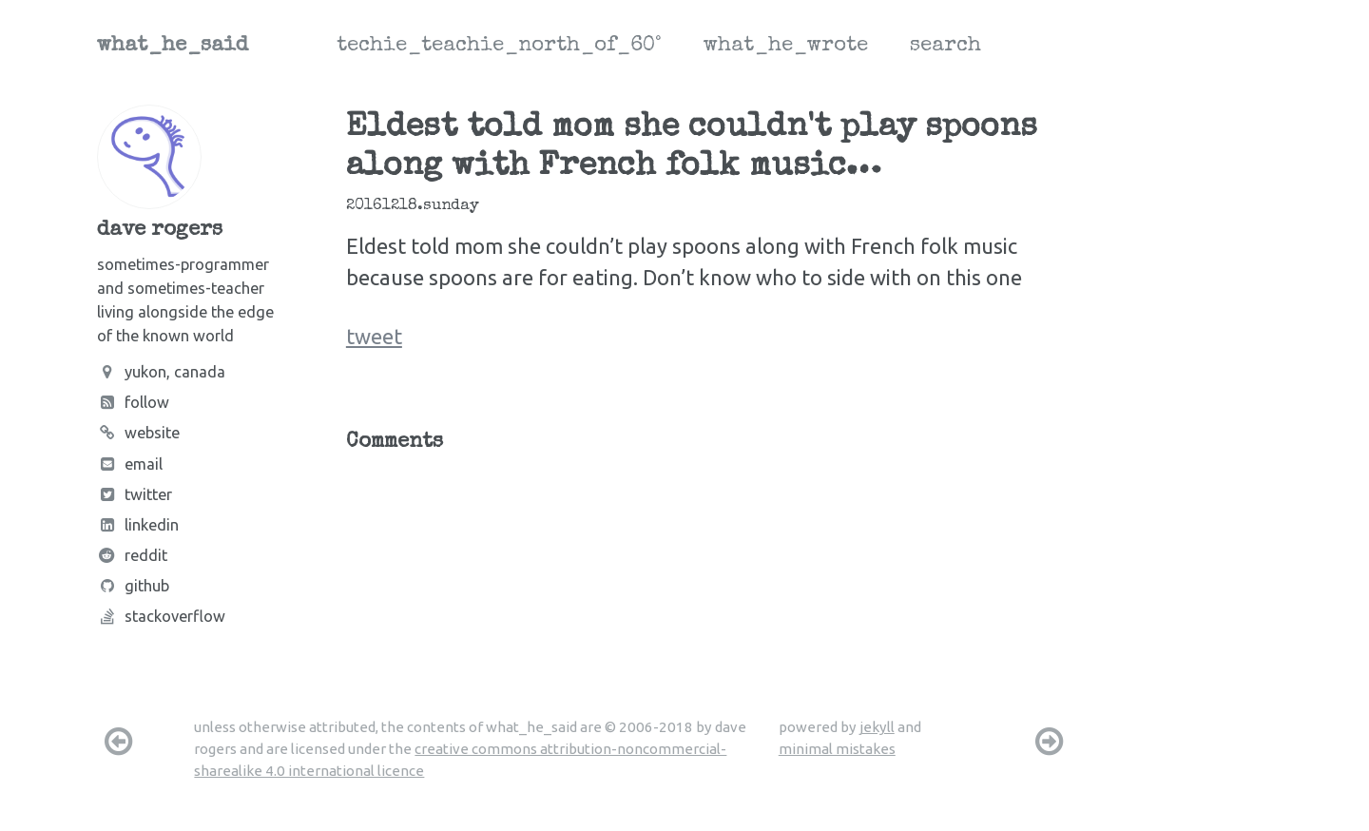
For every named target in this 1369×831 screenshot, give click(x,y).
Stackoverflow (161, 616)
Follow (133, 402)
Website (138, 432)
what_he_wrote (786, 46)
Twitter (134, 494)
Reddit (132, 555)
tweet (374, 336)
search (945, 46)
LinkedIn (138, 524)
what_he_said (172, 46)
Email (130, 464)
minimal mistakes (837, 749)
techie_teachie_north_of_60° (499, 46)
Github (133, 585)
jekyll (877, 727)
